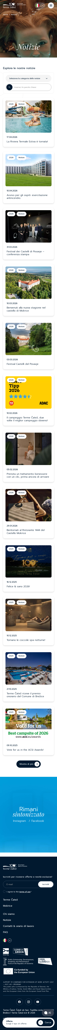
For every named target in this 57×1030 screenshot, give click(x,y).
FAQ (5, 932)
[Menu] (51, 5)
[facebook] (19, 1002)
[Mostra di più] (28, 764)
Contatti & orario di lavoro (18, 926)
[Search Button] (9, 87)
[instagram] (28, 1002)
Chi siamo (9, 914)
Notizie (7, 920)
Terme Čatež (10, 900)
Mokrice (7, 906)
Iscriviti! (45, 884)
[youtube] (37, 1002)
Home (5, 14)
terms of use (24, 891)
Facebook (37, 820)
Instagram (19, 820)
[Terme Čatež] (14, 5)
